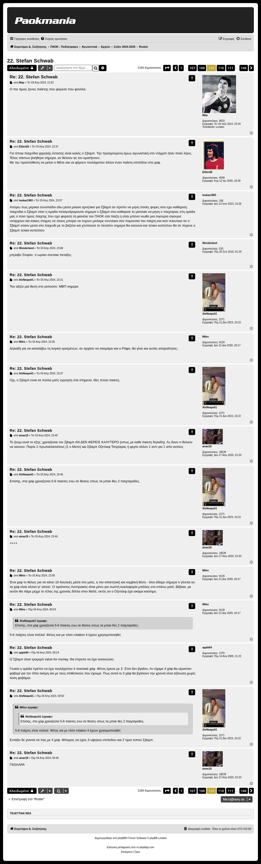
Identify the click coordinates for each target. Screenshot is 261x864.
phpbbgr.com (146, 847)
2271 (222, 319)
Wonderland (209, 243)
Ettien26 (207, 172)
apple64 (207, 647)
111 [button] (230, 68)
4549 (222, 177)
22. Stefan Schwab (30, 61)
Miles (205, 336)
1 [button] (181, 68)
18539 (222, 452)
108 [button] (202, 68)
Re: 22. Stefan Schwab (34, 77)
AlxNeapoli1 (209, 313)
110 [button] (221, 68)
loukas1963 (209, 195)
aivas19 (207, 446)
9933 (222, 120)
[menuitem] (54, 39)
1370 (222, 653)
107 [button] (192, 68)
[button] (167, 68)
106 (221, 200)
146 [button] (243, 68)
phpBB (122, 838)
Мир (205, 115)
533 (221, 248)
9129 (222, 342)
